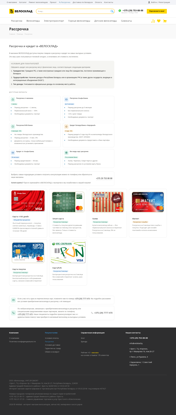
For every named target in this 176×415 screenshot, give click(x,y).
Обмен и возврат (52, 352)
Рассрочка (49, 341)
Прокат (53, 2)
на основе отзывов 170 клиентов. (95, 355)
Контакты (108, 2)
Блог (83, 338)
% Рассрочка (64, 2)
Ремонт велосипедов (38, 2)
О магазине (12, 2)
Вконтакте (158, 383)
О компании (14, 338)
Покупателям (51, 333)
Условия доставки (52, 345)
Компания (13, 333)
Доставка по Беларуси (83, 2)
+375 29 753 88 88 (104, 178)
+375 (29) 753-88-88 (133, 10)
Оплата (98, 2)
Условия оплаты (52, 338)
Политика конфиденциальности (22, 341)
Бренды (84, 341)
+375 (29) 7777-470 (82, 299)
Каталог (23, 2)
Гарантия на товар (53, 348)
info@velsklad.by (136, 343)
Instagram (165, 383)
